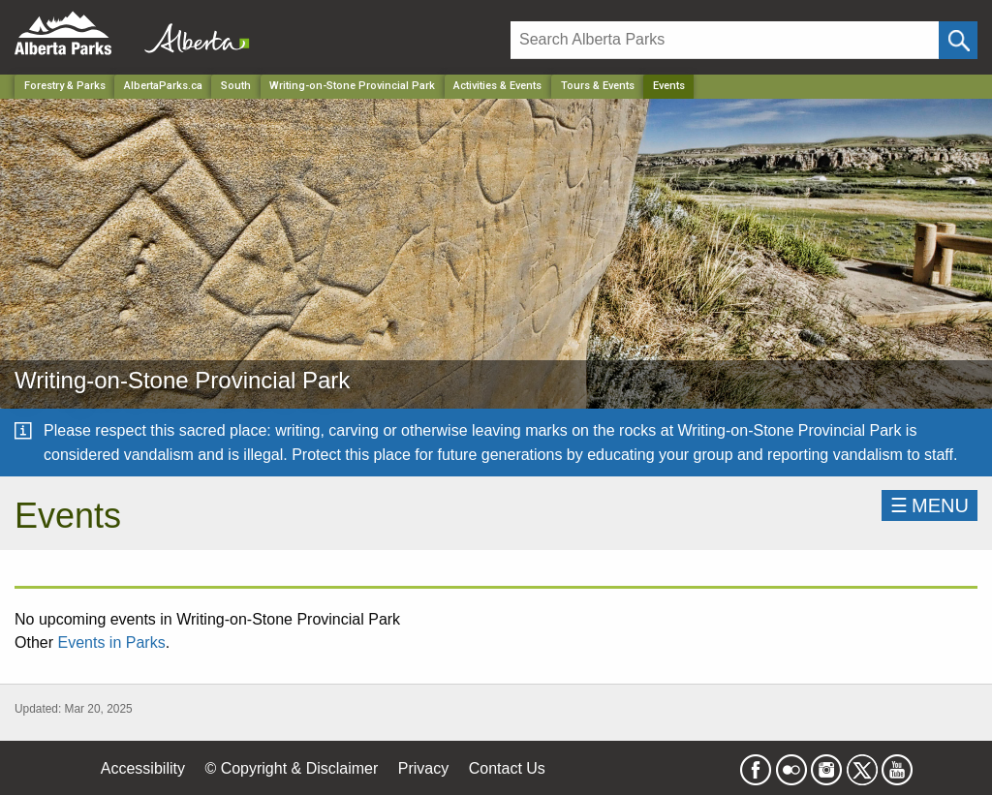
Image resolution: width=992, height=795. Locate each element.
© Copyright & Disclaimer (291, 768)
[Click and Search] (958, 40)
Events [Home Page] (669, 85)
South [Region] (236, 85)
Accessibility (143, 768)
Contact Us (507, 768)
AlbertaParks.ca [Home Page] (163, 85)
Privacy (423, 768)
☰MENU (929, 505)
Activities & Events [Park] (497, 85)
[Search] (725, 40)
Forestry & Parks (65, 85)
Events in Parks (111, 642)
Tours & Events (598, 85)
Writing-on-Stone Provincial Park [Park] (352, 85)
